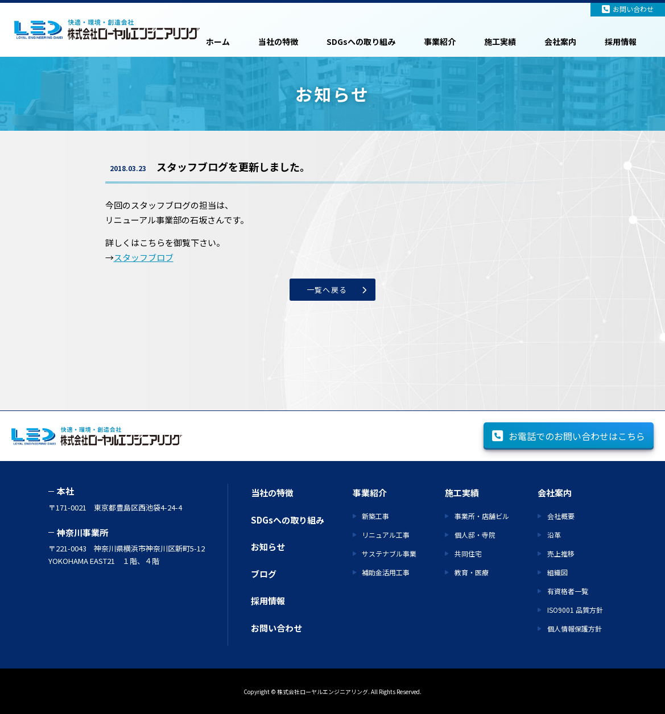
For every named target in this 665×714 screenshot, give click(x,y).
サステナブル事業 (389, 553)
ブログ (263, 574)
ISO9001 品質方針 (575, 610)
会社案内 (560, 41)
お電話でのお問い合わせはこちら (568, 436)
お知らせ (268, 547)
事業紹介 (440, 41)
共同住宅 (468, 553)
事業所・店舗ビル (482, 516)
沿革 (554, 534)
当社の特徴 (278, 41)
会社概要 (561, 516)
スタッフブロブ (144, 257)
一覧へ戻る (327, 289)
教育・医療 (472, 572)
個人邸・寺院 (475, 534)
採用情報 (621, 41)
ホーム (218, 41)
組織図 (557, 572)
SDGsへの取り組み (361, 41)
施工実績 (500, 41)
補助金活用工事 (386, 572)
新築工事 (375, 516)
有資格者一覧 (567, 591)
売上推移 (561, 553)
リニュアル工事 (386, 534)
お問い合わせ (628, 9)
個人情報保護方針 (574, 628)
